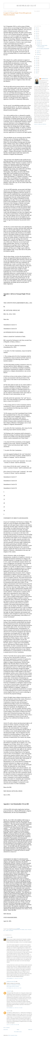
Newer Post (6, 1029)
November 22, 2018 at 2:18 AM (14, 1007)
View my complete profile (40, 124)
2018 (37, 38)
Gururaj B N (9, 991)
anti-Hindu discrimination (13, 929)
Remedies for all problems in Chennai (13, 984)
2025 (37, 27)
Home (18, 1029)
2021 (37, 33)
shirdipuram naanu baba (11, 981)
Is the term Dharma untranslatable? (42, 48)
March (38, 52)
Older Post (30, 1029)
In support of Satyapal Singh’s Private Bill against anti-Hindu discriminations (18, 13)
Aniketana (8, 937)
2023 (37, 29)
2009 (37, 71)
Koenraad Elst (26, 6)
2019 (37, 36)
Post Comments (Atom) (12, 1035)
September (39, 43)
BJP (20, 929)
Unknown (8, 1010)
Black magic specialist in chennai (13, 986)
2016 (37, 58)
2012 (37, 65)
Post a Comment (7, 1027)
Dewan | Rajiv (24, 929)
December (39, 40)
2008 (37, 72)
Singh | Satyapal (9, 930)
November (39, 42)
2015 (37, 60)
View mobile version (18, 1031)
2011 (37, 67)
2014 (37, 62)
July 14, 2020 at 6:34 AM (13, 1024)
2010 (37, 69)
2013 (37, 63)
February (38, 54)
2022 (37, 31)
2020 (37, 35)
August (38, 50)
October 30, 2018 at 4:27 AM (14, 987)
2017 (37, 56)
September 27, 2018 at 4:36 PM (14, 978)
